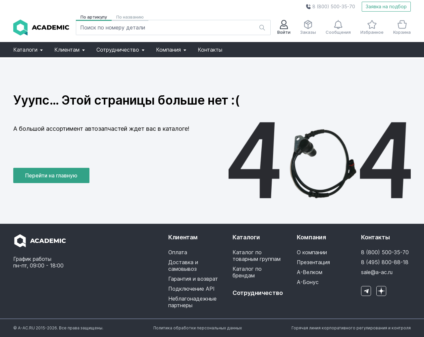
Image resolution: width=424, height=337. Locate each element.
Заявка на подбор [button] (386, 6)
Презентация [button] (313, 262)
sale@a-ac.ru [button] (377, 272)
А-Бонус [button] (308, 282)
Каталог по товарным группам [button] (257, 255)
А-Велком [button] (309, 272)
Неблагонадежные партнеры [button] (192, 302)
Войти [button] (284, 27)
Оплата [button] (177, 252)
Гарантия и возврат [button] (193, 278)
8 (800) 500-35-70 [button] (385, 252)
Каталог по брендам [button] (247, 272)
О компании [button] (312, 252)
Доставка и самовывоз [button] (183, 265)
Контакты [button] (210, 49)
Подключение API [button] (191, 288)
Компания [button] (171, 49)
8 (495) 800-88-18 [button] (384, 262)
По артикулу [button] (93, 17)
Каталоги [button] (28, 49)
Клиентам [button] (69, 49)
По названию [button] (130, 17)
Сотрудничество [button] (120, 49)
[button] (330, 7)
